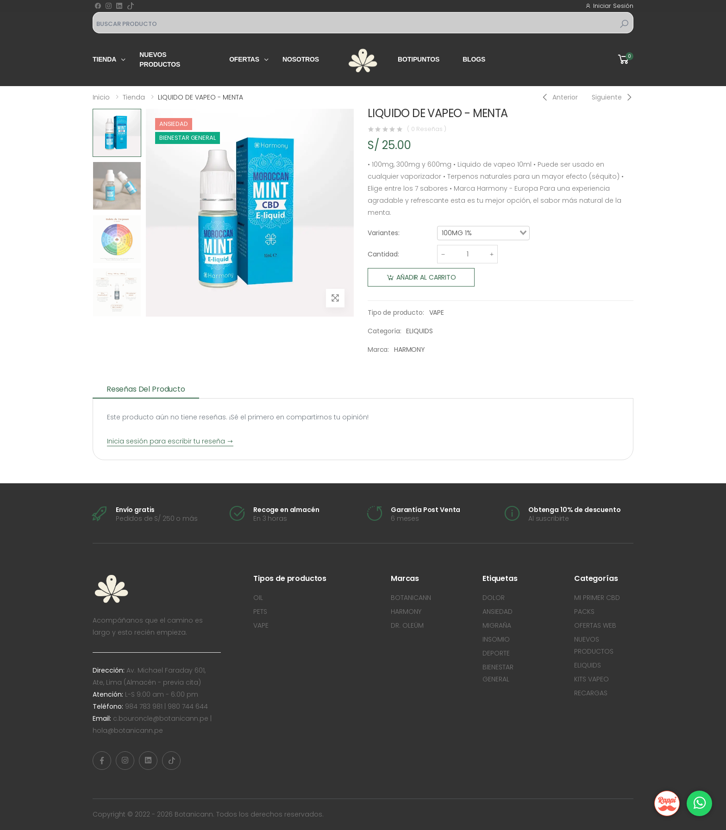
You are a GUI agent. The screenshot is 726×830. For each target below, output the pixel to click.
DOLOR (493, 597)
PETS (260, 611)
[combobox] (483, 233)
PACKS (584, 611)
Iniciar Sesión (609, 5)
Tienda (104, 59)
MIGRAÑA (496, 625)
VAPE (436, 312)
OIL (258, 597)
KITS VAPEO (591, 679)
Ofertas (244, 59)
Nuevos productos (159, 59)
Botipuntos (418, 59)
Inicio (101, 97)
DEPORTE (496, 653)
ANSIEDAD (497, 611)
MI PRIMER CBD (597, 597)
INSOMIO (496, 639)
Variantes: (384, 232)
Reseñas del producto (145, 389)
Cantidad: (383, 254)
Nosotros (300, 59)
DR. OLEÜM (407, 625)
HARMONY (409, 349)
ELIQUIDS (419, 331)
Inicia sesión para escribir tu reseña (170, 441)
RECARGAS (590, 693)
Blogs (474, 59)
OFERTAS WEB (595, 625)
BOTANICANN (411, 597)
